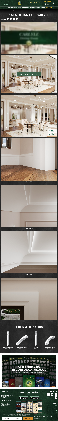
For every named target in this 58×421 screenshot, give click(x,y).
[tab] (11, 8)
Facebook (56, 397)
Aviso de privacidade (41, 416)
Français (55, 409)
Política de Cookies (49, 416)
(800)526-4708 (6, 396)
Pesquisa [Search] (54, 3)
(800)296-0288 (7, 404)
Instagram (48, 394)
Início (1, 10)
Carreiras (6, 4)
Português (55, 410)
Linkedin (52, 394)
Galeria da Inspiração (7, 10)
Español (55, 407)
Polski (56, 412)
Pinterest (56, 394)
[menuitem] (48, 3)
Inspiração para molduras (15, 10)
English (56, 405)
